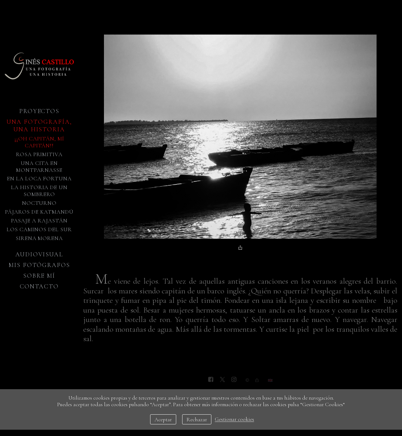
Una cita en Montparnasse (39, 166)
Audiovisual (39, 254)
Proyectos (39, 111)
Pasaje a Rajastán (39, 220)
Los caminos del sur (39, 229)
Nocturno (39, 203)
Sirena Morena (39, 238)
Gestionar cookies (234, 419)
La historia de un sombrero (39, 191)
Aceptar (163, 419)
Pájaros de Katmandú (39, 212)
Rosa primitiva (39, 154)
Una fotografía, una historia (39, 125)
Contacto (39, 286)
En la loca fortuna (39, 178)
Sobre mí (39, 276)
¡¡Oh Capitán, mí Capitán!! (39, 142)
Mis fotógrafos (39, 265)
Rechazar (197, 419)
